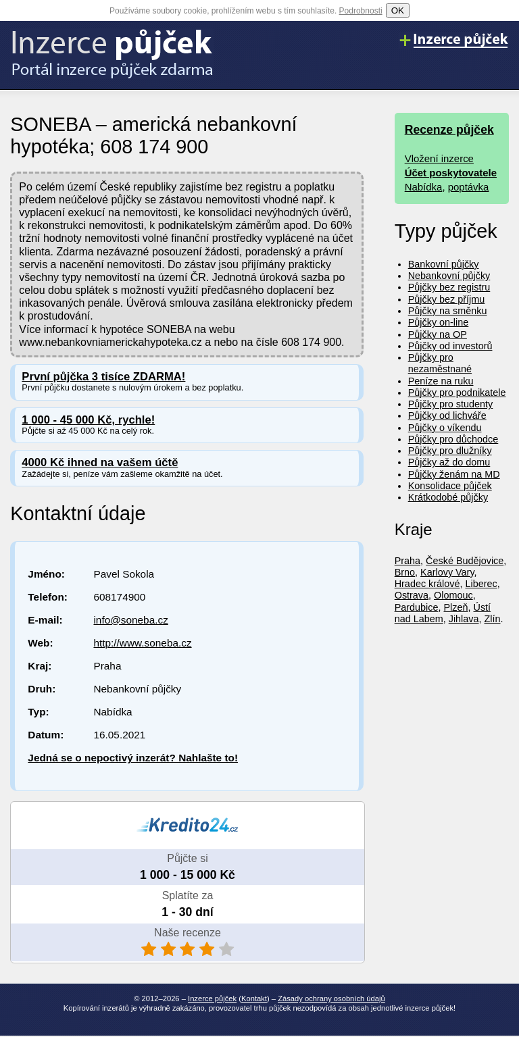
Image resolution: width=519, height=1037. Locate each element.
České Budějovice (464, 560)
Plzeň (456, 607)
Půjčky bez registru (449, 287)
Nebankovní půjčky (449, 275)
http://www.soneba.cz (142, 643)
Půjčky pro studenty (450, 404)
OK (397, 10)
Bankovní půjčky (443, 264)
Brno (405, 572)
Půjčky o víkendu (445, 427)
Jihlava (464, 618)
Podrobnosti (360, 11)
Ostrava (411, 595)
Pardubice (417, 607)
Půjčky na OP (437, 334)
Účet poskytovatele (451, 172)
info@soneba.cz (130, 620)
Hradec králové (427, 583)
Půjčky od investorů (450, 345)
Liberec (481, 583)
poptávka (468, 187)
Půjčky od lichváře (447, 415)
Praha (407, 560)
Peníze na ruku (441, 381)
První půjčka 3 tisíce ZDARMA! (103, 376)
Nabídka (424, 187)
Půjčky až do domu (449, 462)
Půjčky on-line (438, 322)
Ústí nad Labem (443, 613)
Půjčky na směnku (447, 310)
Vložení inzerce (439, 158)
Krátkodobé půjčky (448, 497)
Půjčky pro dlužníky (450, 450)
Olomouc (453, 595)
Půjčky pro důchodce (453, 439)
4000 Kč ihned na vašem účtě (100, 462)
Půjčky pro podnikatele (457, 392)
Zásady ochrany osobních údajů (331, 998)
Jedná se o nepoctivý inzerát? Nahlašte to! (133, 757)
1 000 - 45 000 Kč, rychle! (88, 419)
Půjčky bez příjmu (446, 299)
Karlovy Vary (447, 572)
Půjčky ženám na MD (454, 474)
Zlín (493, 618)
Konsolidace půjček (450, 485)
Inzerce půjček (212, 998)
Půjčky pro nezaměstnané (440, 363)
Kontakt (254, 998)
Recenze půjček (449, 129)
